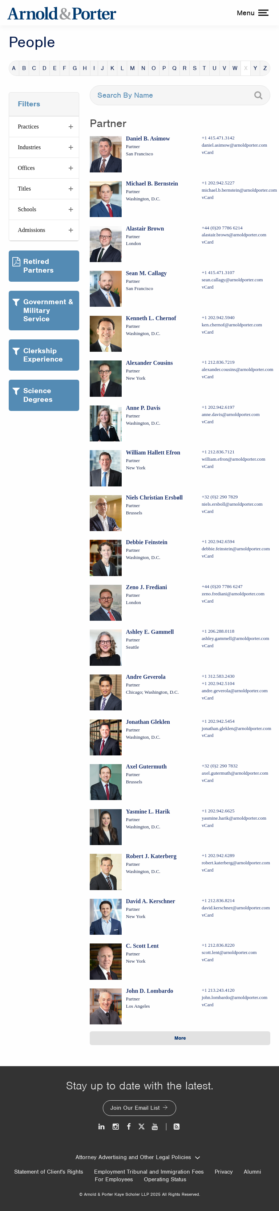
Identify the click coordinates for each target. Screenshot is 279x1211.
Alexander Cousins (149, 363)
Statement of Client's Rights (48, 1171)
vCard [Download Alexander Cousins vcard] (207, 376)
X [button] (245, 68)
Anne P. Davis (143, 408)
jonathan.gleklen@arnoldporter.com (236, 728)
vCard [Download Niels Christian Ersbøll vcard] (207, 511)
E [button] (55, 68)
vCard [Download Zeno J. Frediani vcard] (207, 601)
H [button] (85, 68)
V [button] (224, 68)
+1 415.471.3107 (218, 272)
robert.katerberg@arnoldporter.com (236, 862)
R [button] (184, 68)
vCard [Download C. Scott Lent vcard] (207, 959)
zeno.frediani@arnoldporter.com (233, 593)
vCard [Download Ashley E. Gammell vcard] (207, 645)
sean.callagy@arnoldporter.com (232, 279)
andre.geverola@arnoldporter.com (235, 690)
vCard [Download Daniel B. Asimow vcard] (207, 152)
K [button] (112, 68)
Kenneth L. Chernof (151, 318)
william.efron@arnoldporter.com (233, 459)
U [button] (215, 68)
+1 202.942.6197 (218, 407)
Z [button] (265, 68)
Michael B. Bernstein (152, 183)
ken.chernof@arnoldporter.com (232, 324)
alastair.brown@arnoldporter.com (234, 234)
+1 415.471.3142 (218, 137)
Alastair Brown (145, 228)
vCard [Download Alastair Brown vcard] (207, 242)
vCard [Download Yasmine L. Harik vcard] (207, 825)
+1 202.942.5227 (218, 182)
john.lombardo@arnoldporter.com (234, 997)
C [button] (34, 68)
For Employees (114, 1179)
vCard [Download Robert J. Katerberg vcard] (207, 870)
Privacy (224, 1171)
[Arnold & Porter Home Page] (61, 12)
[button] (44, 127)
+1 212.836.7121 (218, 451)
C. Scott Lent (142, 946)
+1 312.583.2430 (218, 676)
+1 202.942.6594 (218, 541)
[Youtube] (155, 1126)
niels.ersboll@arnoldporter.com (232, 504)
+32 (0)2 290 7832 (220, 765)
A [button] (14, 68)
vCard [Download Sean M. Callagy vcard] (207, 287)
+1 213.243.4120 (218, 990)
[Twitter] (141, 1126)
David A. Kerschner (150, 901)
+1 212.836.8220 (218, 945)
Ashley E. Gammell (150, 632)
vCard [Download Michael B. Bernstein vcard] (207, 197)
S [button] (195, 68)
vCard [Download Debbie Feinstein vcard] (207, 556)
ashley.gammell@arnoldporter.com (235, 638)
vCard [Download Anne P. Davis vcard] (207, 421)
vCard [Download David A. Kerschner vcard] (207, 915)
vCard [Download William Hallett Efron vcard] (207, 466)
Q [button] (174, 68)
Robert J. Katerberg (151, 856)
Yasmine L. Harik (148, 811)
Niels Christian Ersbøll (154, 497)
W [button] (235, 68)
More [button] (180, 1038)
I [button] (94, 68)
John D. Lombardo (149, 991)
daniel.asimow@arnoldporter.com (234, 145)
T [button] (204, 68)
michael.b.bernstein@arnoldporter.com (239, 190)
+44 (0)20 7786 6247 (222, 586)
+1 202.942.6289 (218, 855)
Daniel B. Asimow (148, 138)
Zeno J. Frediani (146, 587)
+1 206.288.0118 (218, 631)
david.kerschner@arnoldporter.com (236, 907)
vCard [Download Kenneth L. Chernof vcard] (207, 332)
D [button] (44, 68)
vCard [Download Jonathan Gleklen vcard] (207, 735)
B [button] (24, 68)
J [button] (102, 68)
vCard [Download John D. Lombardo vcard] (207, 1004)
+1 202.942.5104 (218, 683)
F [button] (64, 68)
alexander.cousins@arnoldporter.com (237, 369)
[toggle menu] (252, 12)
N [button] (143, 68)
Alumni (252, 1171)
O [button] (153, 68)
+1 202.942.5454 (218, 721)
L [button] (122, 68)
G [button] (75, 68)
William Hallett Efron (153, 452)
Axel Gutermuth (146, 766)
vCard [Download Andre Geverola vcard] (207, 698)
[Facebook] (129, 1126)
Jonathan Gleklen (148, 722)
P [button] (164, 68)
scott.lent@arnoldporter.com (229, 952)
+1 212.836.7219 (218, 362)
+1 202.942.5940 (218, 317)
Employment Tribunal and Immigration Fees (149, 1171)
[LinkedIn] (101, 1126)
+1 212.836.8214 (218, 900)
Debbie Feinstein (146, 542)
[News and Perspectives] (173, 1126)
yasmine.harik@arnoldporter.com (234, 818)
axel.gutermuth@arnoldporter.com (235, 773)
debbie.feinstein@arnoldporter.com (236, 548)
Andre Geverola (146, 677)
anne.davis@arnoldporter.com (231, 414)
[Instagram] (116, 1126)
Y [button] (255, 68)
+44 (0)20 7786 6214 (222, 228)
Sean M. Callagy (146, 273)
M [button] (132, 68)
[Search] (258, 95)
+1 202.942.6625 (218, 811)
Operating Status (165, 1179)
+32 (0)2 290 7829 (220, 497)
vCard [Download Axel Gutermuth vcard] (207, 780)
